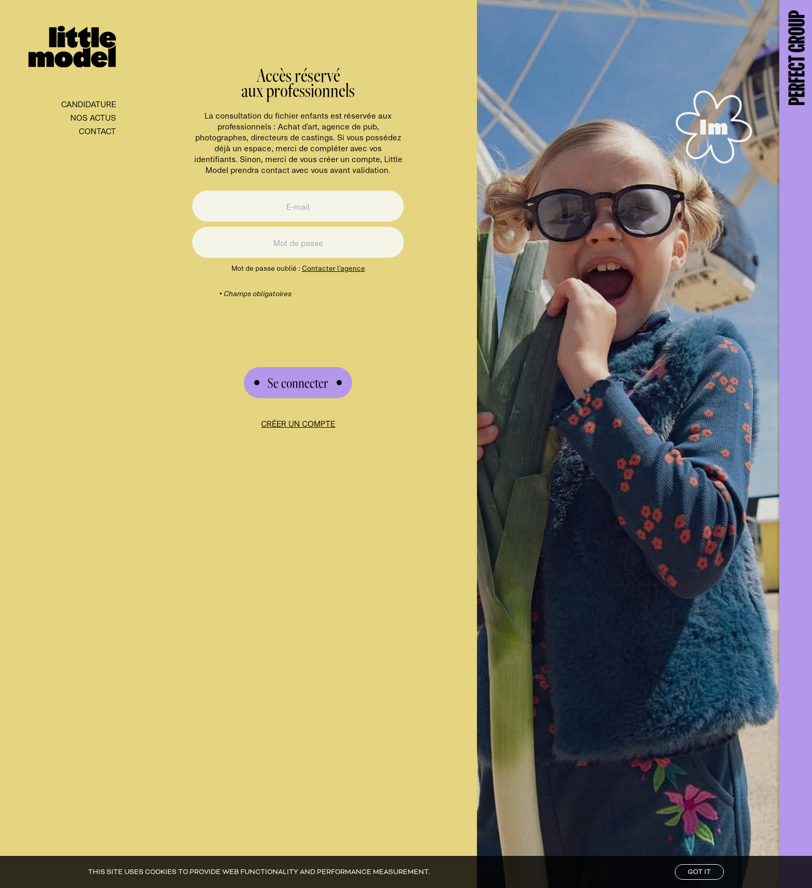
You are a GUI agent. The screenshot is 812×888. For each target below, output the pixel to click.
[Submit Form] (298, 382)
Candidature (88, 104)
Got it (699, 872)
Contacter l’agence (333, 268)
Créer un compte (298, 423)
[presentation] (298, 319)
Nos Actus (93, 117)
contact (97, 131)
